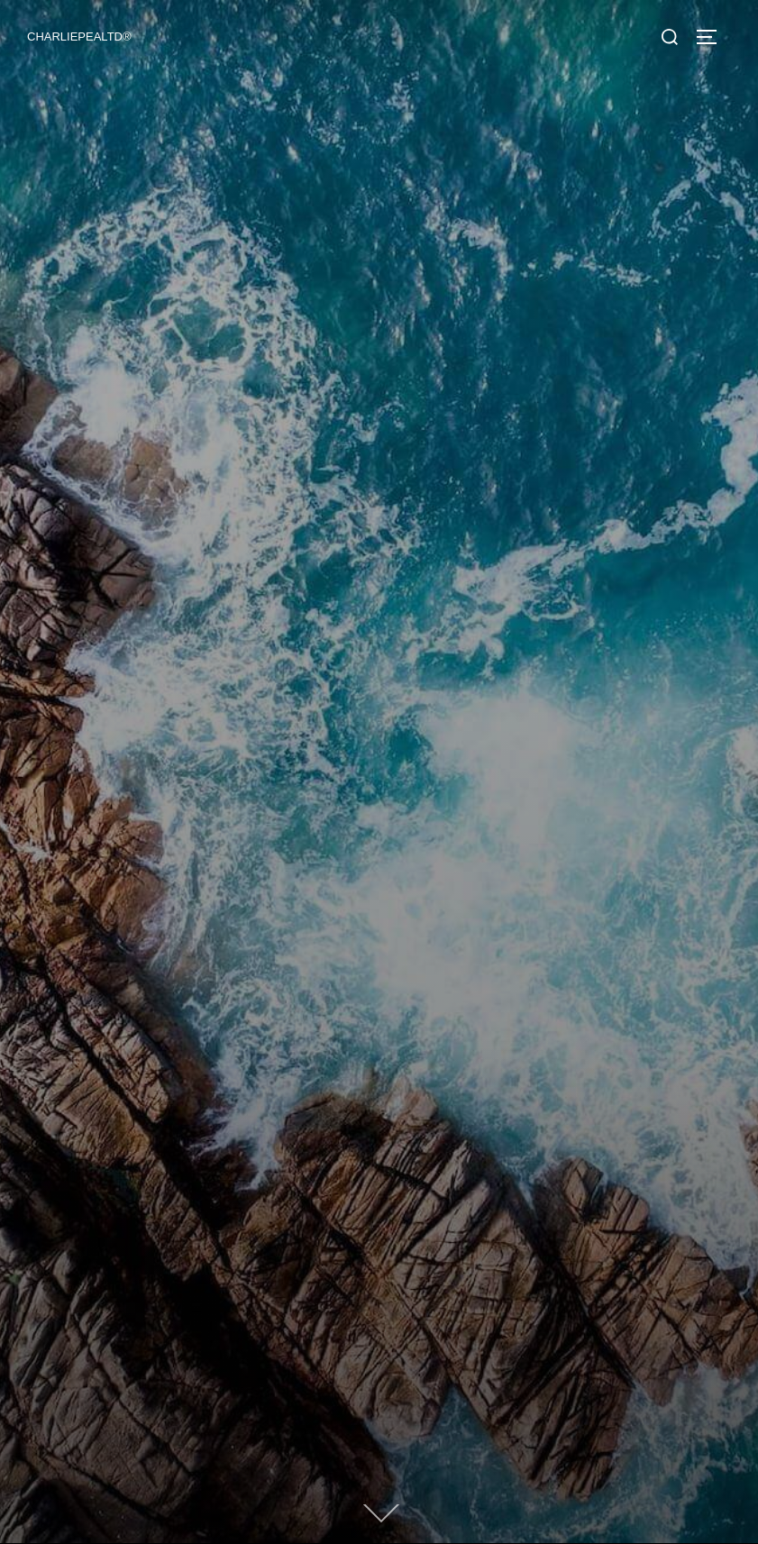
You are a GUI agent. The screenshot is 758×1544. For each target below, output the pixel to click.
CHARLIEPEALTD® (79, 36)
